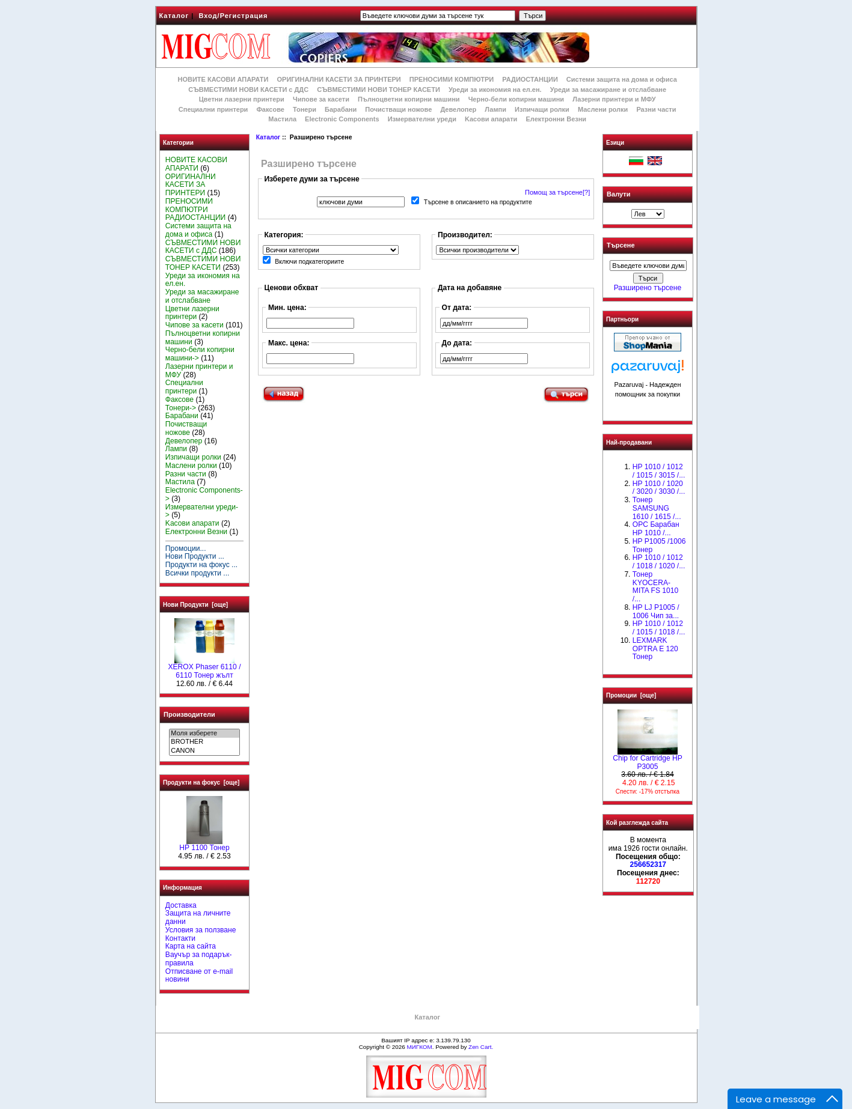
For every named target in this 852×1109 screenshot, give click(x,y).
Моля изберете (204, 733)
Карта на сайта (190, 946)
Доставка (181, 905)
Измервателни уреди (422, 119)
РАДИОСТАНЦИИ (529, 79)
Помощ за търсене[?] (557, 192)
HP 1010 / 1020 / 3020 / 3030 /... (659, 487)
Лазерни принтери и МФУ (613, 99)
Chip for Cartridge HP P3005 (647, 759)
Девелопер (458, 109)
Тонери (304, 109)
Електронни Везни (556, 119)
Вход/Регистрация (233, 15)
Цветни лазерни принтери (241, 99)
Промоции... (185, 548)
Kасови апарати (491, 119)
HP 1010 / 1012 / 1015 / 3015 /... (659, 471)
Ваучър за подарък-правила (198, 958)
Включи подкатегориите (309, 261)
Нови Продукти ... (194, 556)
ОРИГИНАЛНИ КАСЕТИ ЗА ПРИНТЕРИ (339, 79)
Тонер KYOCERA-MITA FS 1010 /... (655, 586)
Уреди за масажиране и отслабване (608, 89)
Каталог (174, 15)
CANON (204, 751)
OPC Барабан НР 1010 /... (656, 528)
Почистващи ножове (398, 109)
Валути (618, 194)
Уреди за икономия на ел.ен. (495, 89)
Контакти (180, 938)
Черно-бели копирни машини (516, 99)
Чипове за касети (321, 99)
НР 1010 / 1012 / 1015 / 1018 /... (659, 627)
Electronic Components (342, 119)
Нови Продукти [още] (195, 604)
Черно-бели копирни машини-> (199, 353)
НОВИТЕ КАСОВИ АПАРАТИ (222, 79)
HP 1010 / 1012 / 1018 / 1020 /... (659, 561)
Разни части (656, 109)
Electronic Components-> (204, 494)
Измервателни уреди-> (201, 511)
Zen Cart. (480, 1047)
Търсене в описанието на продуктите (478, 202)
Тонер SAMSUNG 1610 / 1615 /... (657, 508)
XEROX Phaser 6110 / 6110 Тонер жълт (204, 668)
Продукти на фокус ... (201, 565)
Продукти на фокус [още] (201, 782)
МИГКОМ (419, 1047)
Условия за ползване (200, 930)
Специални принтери (213, 109)
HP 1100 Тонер (204, 844)
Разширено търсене (647, 288)
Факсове (270, 109)
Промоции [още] (631, 695)
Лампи (495, 109)
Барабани (341, 109)
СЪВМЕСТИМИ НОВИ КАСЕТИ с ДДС (248, 89)
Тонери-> (180, 408)
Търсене (620, 245)
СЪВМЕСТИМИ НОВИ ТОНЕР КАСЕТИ (378, 89)
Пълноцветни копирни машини (409, 99)
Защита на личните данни (198, 917)
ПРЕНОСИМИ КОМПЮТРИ (451, 79)
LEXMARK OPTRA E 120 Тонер (655, 648)
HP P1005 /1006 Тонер (659, 545)
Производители (189, 714)
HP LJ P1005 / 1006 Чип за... (656, 611)
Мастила (282, 119)
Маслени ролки (603, 109)
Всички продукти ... (197, 573)
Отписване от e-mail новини (199, 975)
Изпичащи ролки (542, 109)
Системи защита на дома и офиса (621, 79)
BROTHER (204, 742)
